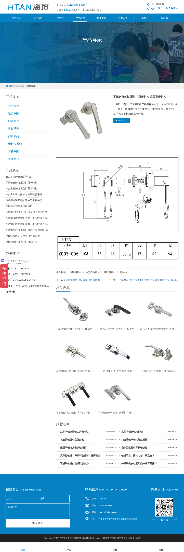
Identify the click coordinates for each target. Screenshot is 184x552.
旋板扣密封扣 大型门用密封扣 (21, 241)
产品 (69, 547)
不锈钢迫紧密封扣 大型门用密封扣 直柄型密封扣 (27, 218)
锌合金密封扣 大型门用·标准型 (22, 188)
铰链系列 (13, 113)
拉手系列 (37, 17)
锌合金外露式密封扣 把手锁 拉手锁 (24, 194)
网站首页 (16, 17)
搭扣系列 (13, 128)
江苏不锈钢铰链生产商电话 (74, 432)
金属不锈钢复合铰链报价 (73, 448)
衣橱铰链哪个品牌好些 (72, 440)
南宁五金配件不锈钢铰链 (134, 448)
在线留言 (144, 17)
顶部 (161, 547)
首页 (11, 86)
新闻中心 (101, 17)
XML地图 (128, 539)
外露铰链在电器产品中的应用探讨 (139, 464)
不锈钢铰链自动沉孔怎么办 (74, 464)
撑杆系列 (13, 151)
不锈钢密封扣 (77, 272)
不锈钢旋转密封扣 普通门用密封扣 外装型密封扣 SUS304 (27, 224)
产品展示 (80, 17)
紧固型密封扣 (111, 272)
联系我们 (165, 17)
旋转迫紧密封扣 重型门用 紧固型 (23, 235)
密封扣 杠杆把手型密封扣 (19, 206)
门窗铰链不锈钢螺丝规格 (134, 440)
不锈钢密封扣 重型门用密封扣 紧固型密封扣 (27, 230)
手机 (115, 547)
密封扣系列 (31, 86)
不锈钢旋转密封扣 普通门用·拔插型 (24, 200)
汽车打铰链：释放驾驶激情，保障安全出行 (82, 456)
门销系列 (13, 136)
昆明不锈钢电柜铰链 (132, 432)
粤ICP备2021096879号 (112, 539)
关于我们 (59, 17)
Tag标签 (136, 539)
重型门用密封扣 (94, 272)
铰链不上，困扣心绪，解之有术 (137, 456)
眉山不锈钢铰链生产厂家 (19, 176)
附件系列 (13, 159)
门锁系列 (13, 121)
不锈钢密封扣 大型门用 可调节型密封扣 (26, 212)
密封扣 (123, 272)
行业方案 (123, 17)
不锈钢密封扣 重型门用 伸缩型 (22, 182)
